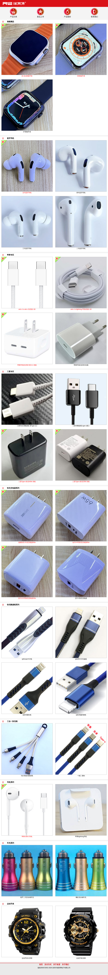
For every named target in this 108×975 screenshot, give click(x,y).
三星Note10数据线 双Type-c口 (27, 426)
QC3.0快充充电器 (81, 598)
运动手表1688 (81, 958)
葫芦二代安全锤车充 (27, 897)
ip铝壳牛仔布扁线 (81, 659)
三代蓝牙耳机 (27, 248)
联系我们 (94, 17)
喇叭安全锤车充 (81, 897)
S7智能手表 (27, 132)
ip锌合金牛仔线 (27, 659)
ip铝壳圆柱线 (27, 715)
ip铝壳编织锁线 (81, 715)
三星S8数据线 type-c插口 (81, 426)
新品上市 (40, 17)
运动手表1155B (27, 958)
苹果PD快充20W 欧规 (81, 365)
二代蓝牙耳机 (80, 248)
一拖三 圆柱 (81, 776)
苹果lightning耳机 (81, 836)
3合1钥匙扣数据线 (27, 776)
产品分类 (13, 17)
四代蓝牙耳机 (80, 193)
